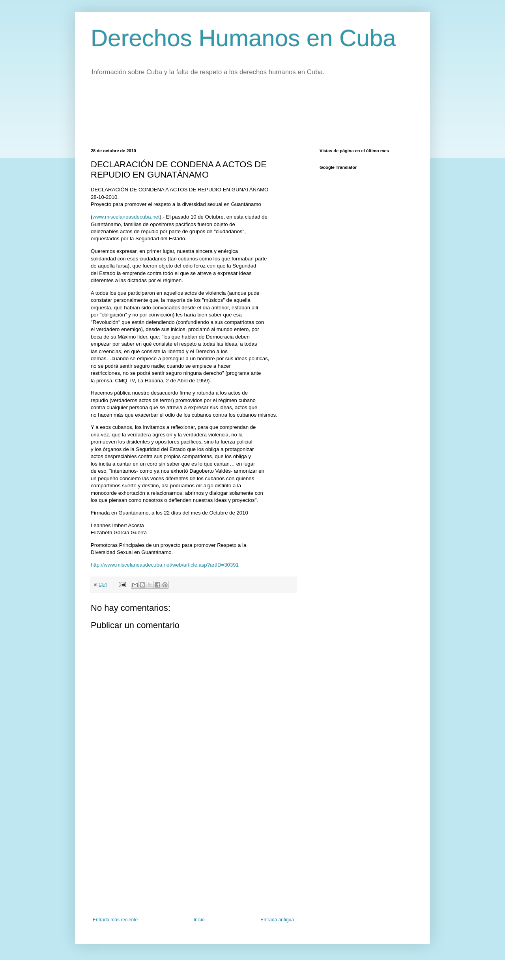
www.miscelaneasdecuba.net (125, 217)
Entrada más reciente (115, 920)
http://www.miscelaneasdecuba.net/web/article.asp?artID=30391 (165, 565)
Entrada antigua (277, 920)
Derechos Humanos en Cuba (243, 38)
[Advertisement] (234, 117)
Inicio (199, 920)
